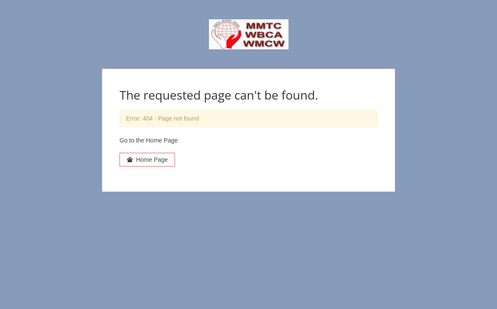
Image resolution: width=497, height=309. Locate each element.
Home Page (147, 159)
